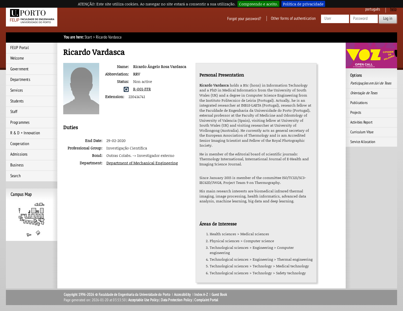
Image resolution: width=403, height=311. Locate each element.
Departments (20, 79)
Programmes (20, 122)
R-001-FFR (142, 88)
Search (15, 175)
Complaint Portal (206, 300)
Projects (355, 112)
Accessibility (182, 294)
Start (88, 37)
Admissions (19, 154)
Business (17, 165)
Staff (13, 111)
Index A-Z (201, 294)
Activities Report (361, 122)
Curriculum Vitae (361, 132)
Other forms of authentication (293, 18)
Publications (359, 102)
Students (17, 101)
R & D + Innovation (25, 133)
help (393, 9)
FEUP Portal (19, 47)
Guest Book (219, 294)
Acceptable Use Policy (143, 300)
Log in (387, 18)
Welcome (17, 58)
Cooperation (19, 143)
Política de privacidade (303, 3)
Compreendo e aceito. (258, 3)
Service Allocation (362, 141)
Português (372, 9)
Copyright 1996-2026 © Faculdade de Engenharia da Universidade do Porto (117, 294)
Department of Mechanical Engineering (142, 162)
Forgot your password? (244, 18)
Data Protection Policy (176, 300)
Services (16, 90)
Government (19, 69)
